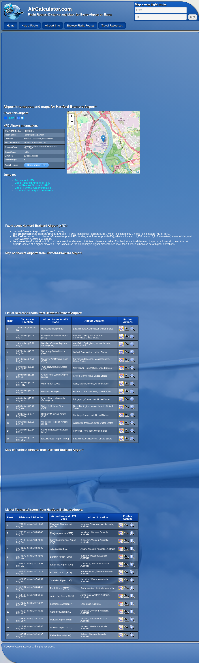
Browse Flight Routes (80, 25)
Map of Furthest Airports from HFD (34, 187)
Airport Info (52, 25)
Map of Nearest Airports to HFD (32, 182)
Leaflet (136, 172)
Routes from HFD (36, 165)
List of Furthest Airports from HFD (33, 190)
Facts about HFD (24, 180)
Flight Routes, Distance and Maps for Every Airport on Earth (69, 14)
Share (9, 118)
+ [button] (71, 116)
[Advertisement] (34, 68)
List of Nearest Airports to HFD (31, 185)
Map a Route (30, 25)
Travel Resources (112, 25)
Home (10, 25)
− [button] (71, 122)
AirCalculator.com (50, 9)
